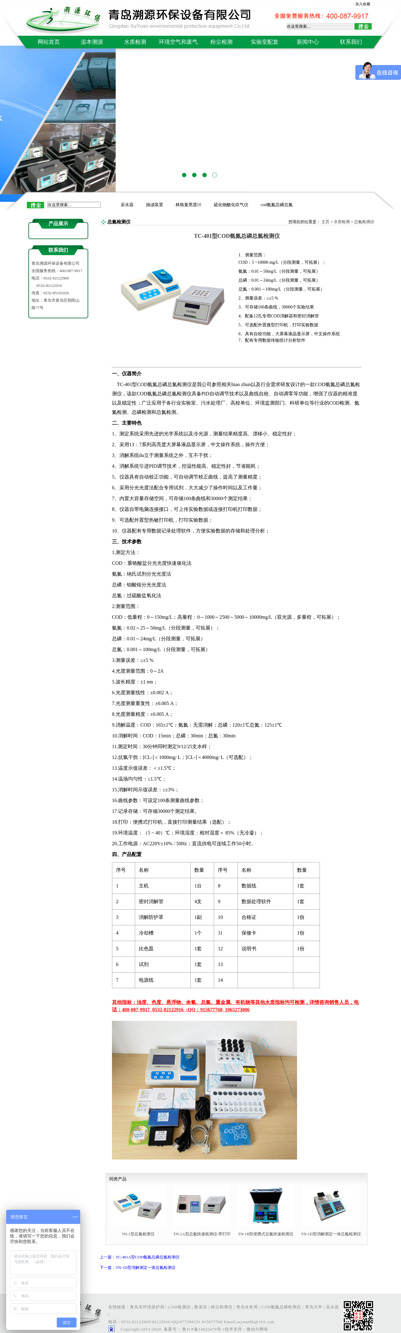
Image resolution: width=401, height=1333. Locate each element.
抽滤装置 (154, 204)
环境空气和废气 (178, 42)
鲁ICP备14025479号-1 (203, 1329)
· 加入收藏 (361, 4)
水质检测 (135, 42)
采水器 (127, 204)
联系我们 (351, 42)
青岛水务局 (247, 1307)
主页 (325, 221)
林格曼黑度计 (188, 204)
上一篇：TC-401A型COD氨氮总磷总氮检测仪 (140, 1257)
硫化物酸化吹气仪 (231, 204)
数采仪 (200, 1307)
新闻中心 (308, 42)
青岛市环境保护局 (147, 1307)
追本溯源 (92, 42)
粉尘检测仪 (222, 1307)
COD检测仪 (179, 1307)
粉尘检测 (221, 42)
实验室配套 (265, 42)
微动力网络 (257, 1329)
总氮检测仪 (364, 221)
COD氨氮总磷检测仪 (281, 1307)
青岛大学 (313, 1307)
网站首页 (49, 42)
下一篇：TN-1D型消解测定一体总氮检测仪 (138, 1267)
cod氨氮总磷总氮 (277, 204)
